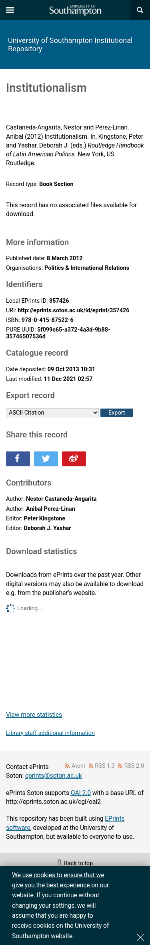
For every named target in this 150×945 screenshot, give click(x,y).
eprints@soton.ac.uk (53, 775)
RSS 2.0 (134, 766)
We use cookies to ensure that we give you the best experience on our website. (60, 885)
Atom (79, 766)
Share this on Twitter (46, 458)
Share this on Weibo (74, 458)
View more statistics (34, 714)
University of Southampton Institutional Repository (70, 44)
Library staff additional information (50, 733)
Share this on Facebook (18, 458)
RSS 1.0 (105, 766)
